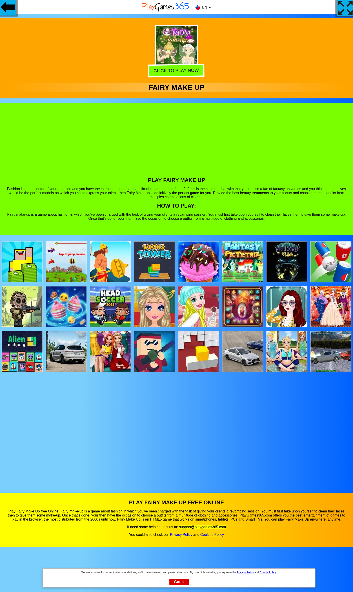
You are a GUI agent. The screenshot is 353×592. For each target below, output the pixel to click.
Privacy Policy (181, 535)
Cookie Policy (268, 572)
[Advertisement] (176, 143)
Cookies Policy (212, 535)
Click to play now (177, 70)
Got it (179, 582)
